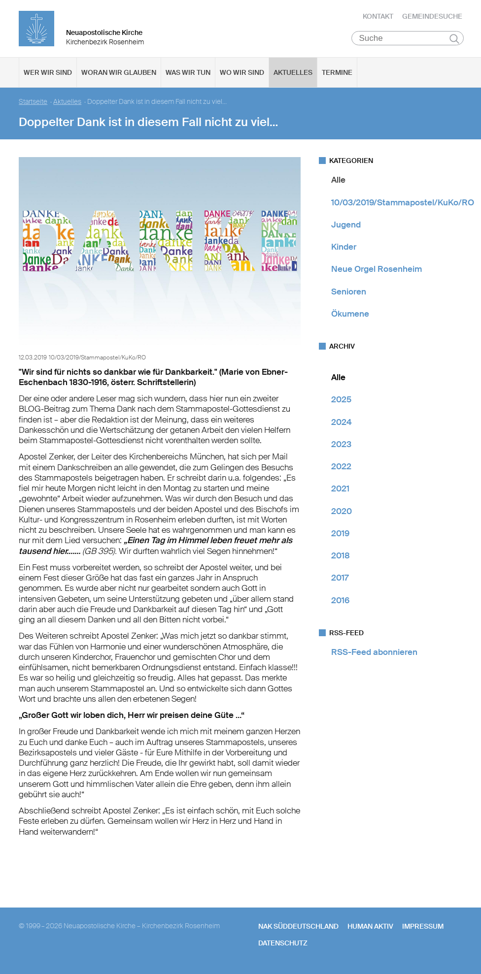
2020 (341, 512)
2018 (340, 557)
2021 (340, 490)
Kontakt (378, 17)
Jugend (346, 226)
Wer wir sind (48, 74)
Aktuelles (293, 74)
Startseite (33, 103)
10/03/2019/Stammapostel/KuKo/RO (402, 203)
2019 (340, 535)
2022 (341, 468)
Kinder (343, 248)
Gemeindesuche (432, 17)
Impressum (423, 928)
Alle (338, 181)
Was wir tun (188, 74)
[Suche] (407, 39)
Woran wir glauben (118, 74)
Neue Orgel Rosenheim (376, 270)
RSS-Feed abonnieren (374, 654)
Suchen (454, 40)
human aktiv (370, 928)
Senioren (348, 293)
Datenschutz (283, 945)
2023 (341, 446)
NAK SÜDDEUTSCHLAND (298, 928)
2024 (341, 423)
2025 (341, 401)
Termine (337, 74)
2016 (340, 601)
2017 (339, 579)
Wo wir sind (242, 74)
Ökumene (350, 315)
